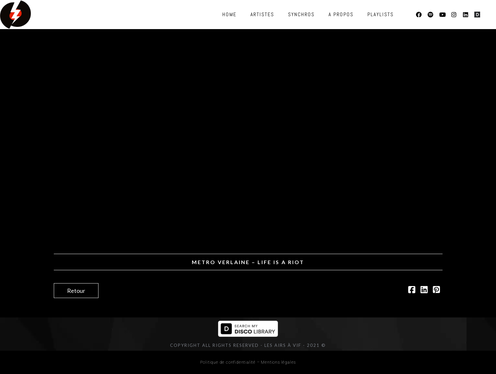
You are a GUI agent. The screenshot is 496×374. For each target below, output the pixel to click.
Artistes (262, 14)
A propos (341, 14)
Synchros (301, 14)
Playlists (380, 14)
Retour (76, 290)
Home (229, 14)
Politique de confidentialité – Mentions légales (248, 362)
